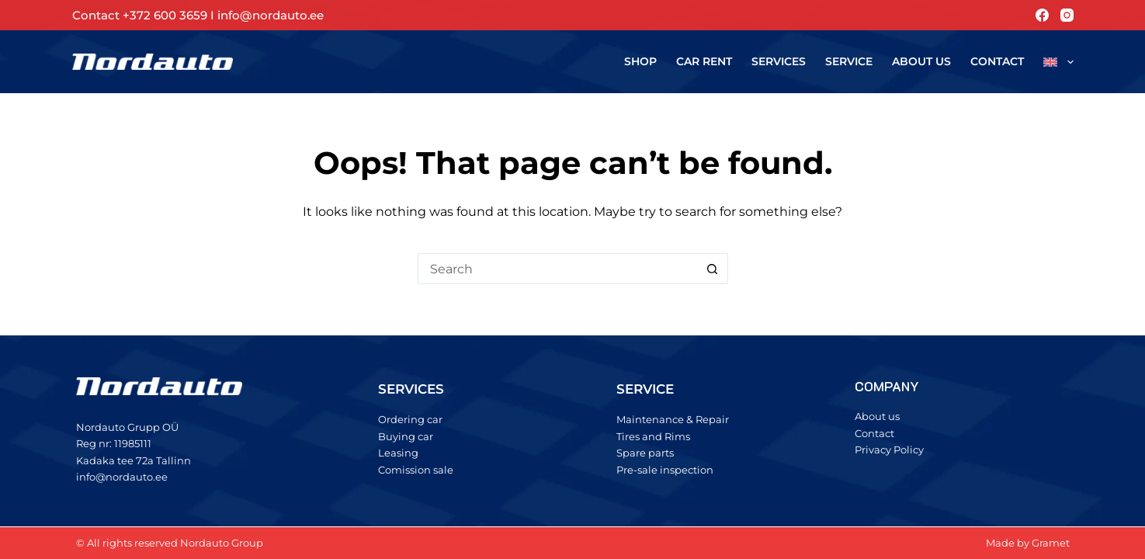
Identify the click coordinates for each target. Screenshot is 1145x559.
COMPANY (887, 385)
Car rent (704, 61)
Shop (640, 61)
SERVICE (645, 389)
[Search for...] (557, 268)
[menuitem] (1054, 61)
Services (778, 61)
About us (921, 61)
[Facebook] (1042, 15)
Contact (997, 61)
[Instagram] (1067, 15)
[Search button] (712, 268)
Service (849, 61)
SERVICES (411, 389)
